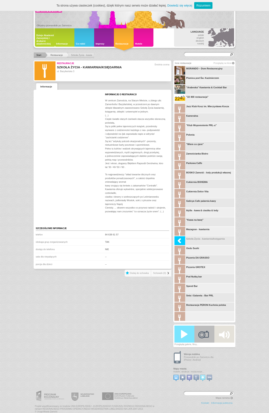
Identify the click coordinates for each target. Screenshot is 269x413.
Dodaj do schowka (139, 273)
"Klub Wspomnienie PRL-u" (195, 127)
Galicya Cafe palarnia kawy (195, 202)
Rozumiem (203, 5)
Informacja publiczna (221, 403)
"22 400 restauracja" (191, 98)
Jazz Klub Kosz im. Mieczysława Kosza (201, 108)
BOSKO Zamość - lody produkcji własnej (202, 174)
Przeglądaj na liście (223, 63)
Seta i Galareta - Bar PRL (194, 297)
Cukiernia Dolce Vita (191, 193)
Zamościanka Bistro (191, 155)
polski (201, 35)
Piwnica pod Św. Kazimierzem (196, 79)
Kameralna (186, 117)
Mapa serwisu (223, 398)
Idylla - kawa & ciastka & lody (196, 212)
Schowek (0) (159, 273)
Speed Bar (186, 288)
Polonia (184, 136)
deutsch (200, 41)
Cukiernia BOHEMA (191, 183)
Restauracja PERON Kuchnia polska (200, 306)
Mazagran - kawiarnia (192, 231)
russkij (200, 43)
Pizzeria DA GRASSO (191, 259)
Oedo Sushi (186, 250)
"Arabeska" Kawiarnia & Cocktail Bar (200, 89)
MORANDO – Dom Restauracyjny (198, 70)
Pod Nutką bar (188, 278)
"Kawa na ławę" (188, 221)
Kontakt (205, 403)
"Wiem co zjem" (189, 146)
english (200, 38)
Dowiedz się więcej (179, 5)
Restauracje (65, 63)
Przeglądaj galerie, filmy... (186, 344)
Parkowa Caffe (188, 165)
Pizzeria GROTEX (189, 269)
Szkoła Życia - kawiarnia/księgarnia (199, 240)
